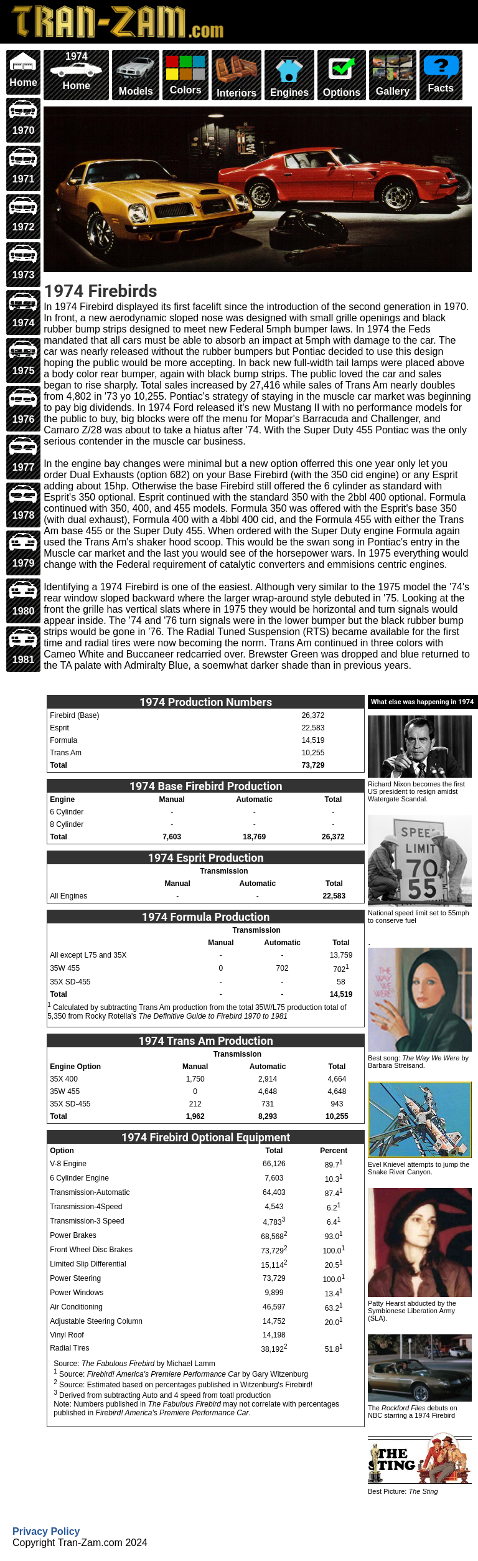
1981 (23, 646)
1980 (23, 598)
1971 (23, 165)
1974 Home (76, 71)
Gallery (392, 74)
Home (23, 69)
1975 (23, 357)
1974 (23, 309)
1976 (23, 405)
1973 (23, 261)
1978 (23, 502)
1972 (23, 214)
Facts (441, 72)
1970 (23, 117)
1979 (23, 550)
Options (342, 74)
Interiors (236, 74)
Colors (185, 73)
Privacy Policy (46, 1531)
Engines (289, 74)
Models (135, 74)
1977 (23, 454)
